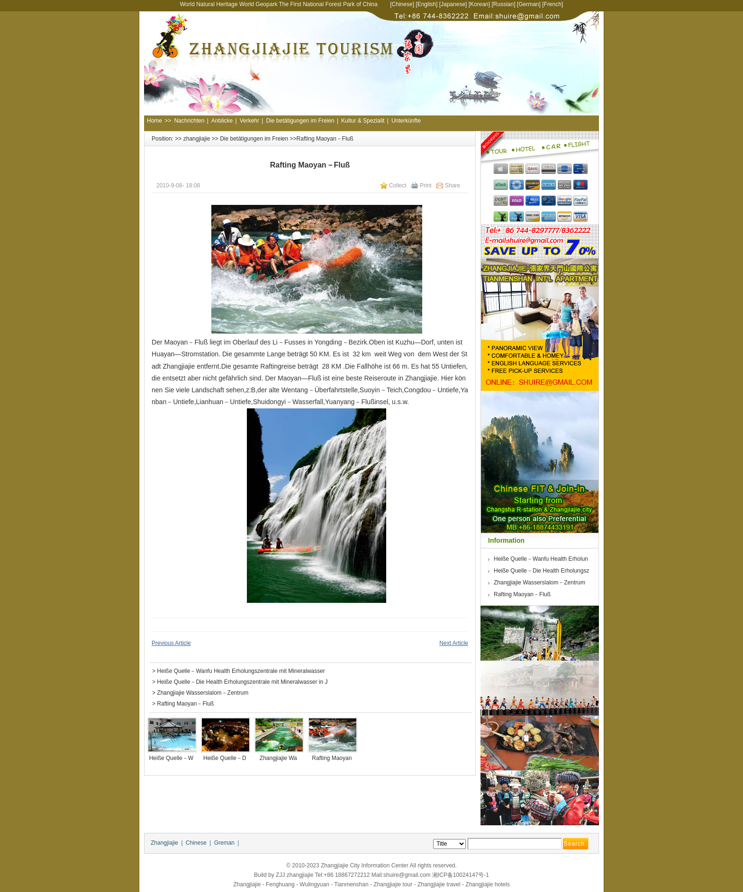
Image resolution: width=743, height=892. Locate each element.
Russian (503, 4)
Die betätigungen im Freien (300, 120)
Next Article (453, 643)
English (426, 4)
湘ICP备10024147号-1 (460, 875)
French (553, 4)
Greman (224, 842)
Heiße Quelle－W (172, 758)
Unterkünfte (406, 120)
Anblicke (222, 120)
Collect (398, 185)
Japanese (453, 4)
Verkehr (249, 120)
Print (426, 185)
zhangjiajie (196, 138)
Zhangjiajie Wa (279, 758)
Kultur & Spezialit (362, 120)
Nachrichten (189, 120)
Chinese (402, 4)
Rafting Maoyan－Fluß (185, 703)
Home (154, 120)
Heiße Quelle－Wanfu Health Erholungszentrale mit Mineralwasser (241, 671)
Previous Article (171, 643)
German (528, 4)
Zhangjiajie (164, 842)
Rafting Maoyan (332, 758)
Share (452, 185)
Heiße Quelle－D (225, 758)
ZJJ (280, 875)
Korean (479, 4)
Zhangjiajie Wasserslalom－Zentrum (202, 692)
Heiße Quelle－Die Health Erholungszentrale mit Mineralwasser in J (243, 682)
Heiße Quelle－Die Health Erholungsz (542, 570)
